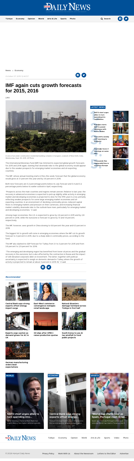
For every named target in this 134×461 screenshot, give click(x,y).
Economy (20, 19)
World (41, 19)
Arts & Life (52, 19)
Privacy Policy (48, 454)
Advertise (124, 454)
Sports (63, 19)
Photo (72, 19)
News (8, 70)
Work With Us (64, 454)
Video (116, 438)
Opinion (31, 19)
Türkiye (9, 19)
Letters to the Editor (106, 454)
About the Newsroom (83, 454)
